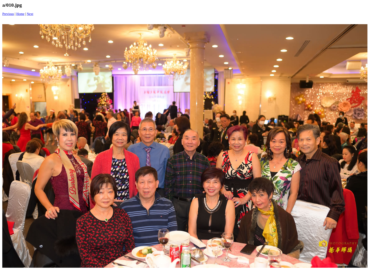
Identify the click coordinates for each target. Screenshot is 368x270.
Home (20, 14)
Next (30, 14)
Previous (8, 14)
